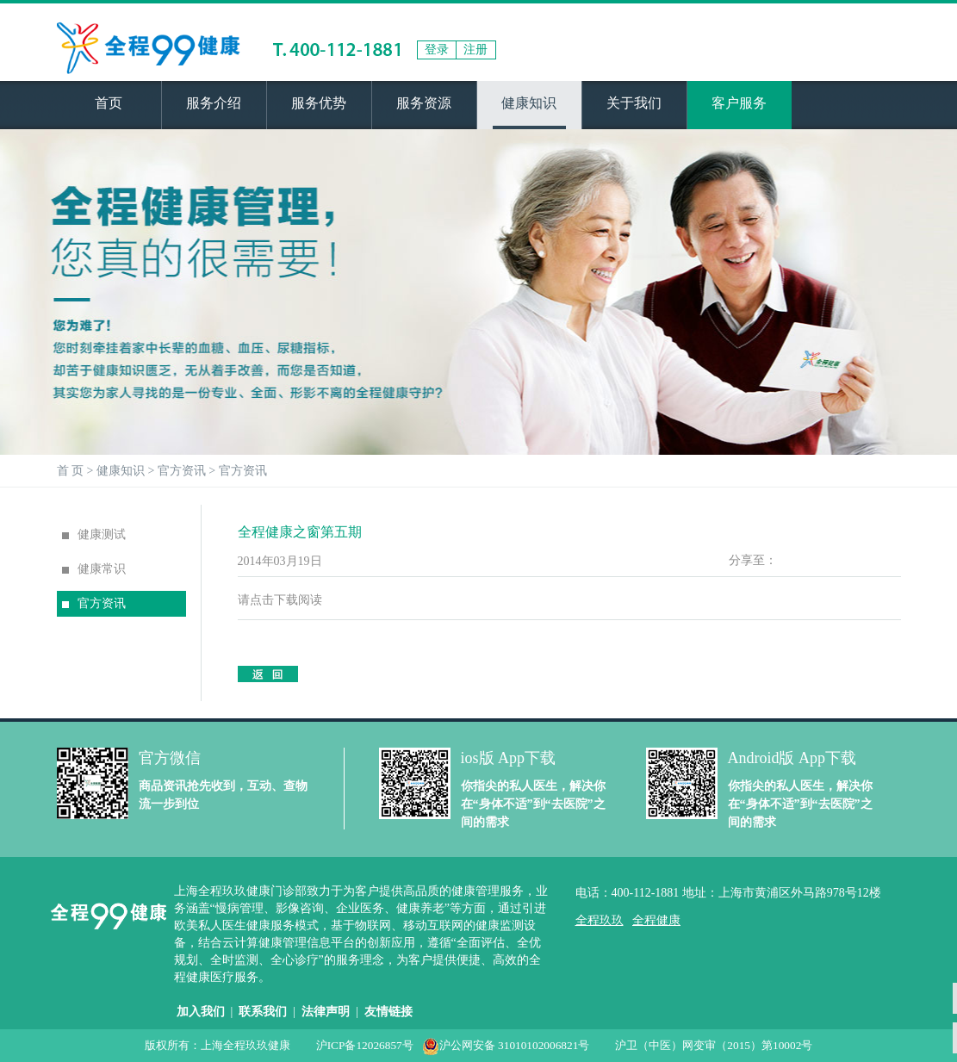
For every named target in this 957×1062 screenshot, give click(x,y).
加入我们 (201, 1011)
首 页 (70, 470)
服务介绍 (213, 103)
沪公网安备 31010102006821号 (506, 1045)
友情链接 (388, 1011)
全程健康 (656, 920)
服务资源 (423, 103)
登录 (437, 49)
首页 (108, 103)
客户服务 (739, 103)
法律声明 (325, 1011)
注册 (475, 49)
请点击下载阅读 (280, 599)
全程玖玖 (599, 920)
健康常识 (94, 568)
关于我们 (634, 103)
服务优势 (318, 103)
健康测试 (94, 534)
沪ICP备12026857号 (364, 1045)
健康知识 (528, 103)
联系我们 (263, 1011)
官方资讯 (182, 470)
